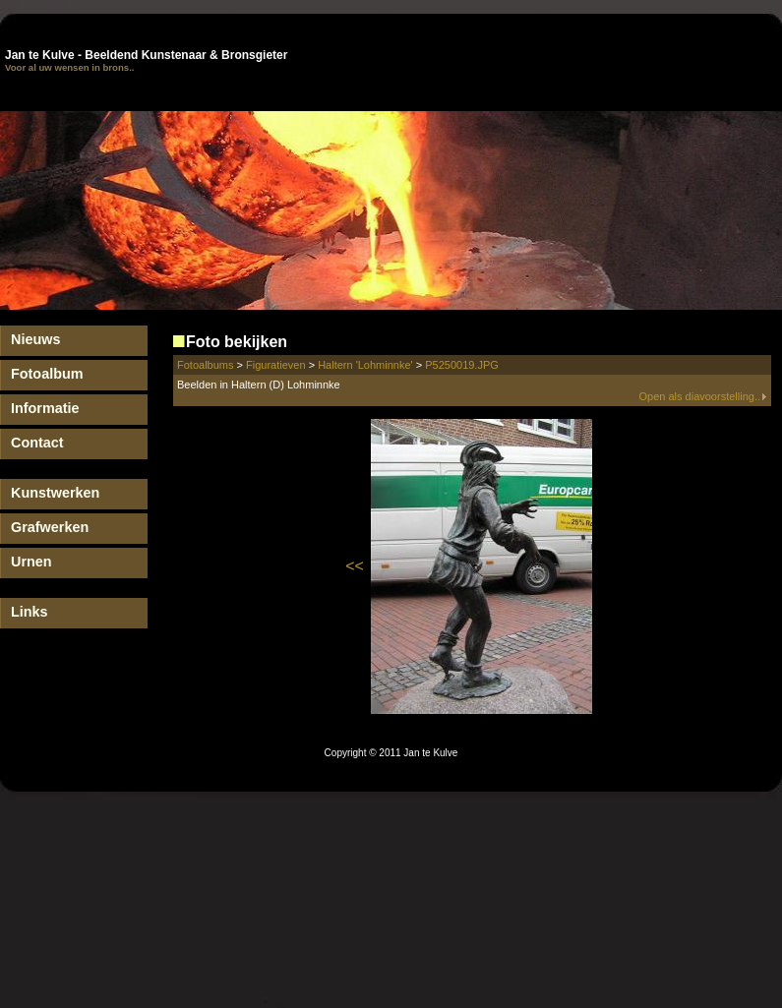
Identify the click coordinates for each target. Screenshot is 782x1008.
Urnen (31, 561)
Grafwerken (50, 527)
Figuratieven (276, 365)
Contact (37, 442)
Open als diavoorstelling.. (702, 396)
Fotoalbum (47, 374)
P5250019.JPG (462, 365)
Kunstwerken (55, 493)
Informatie (45, 408)
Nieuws (35, 339)
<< (354, 566)
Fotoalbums (205, 365)
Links (29, 612)
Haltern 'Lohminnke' (365, 365)
